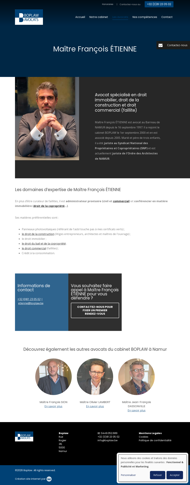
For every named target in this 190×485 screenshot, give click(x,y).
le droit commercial (34, 249)
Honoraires (107, 4)
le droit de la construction (38, 235)
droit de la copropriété (49, 207)
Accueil (80, 17)
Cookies (144, 437)
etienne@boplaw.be (30, 304)
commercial (121, 202)
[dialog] (152, 468)
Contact (167, 17)
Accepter (175, 475)
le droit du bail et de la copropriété (44, 245)
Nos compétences (144, 17)
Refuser (157, 475)
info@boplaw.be (108, 440)
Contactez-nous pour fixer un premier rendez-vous (95, 311)
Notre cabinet (98, 17)
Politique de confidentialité (155, 440)
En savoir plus (53, 407)
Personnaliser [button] (128, 475)
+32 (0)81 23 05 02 (29, 300)
